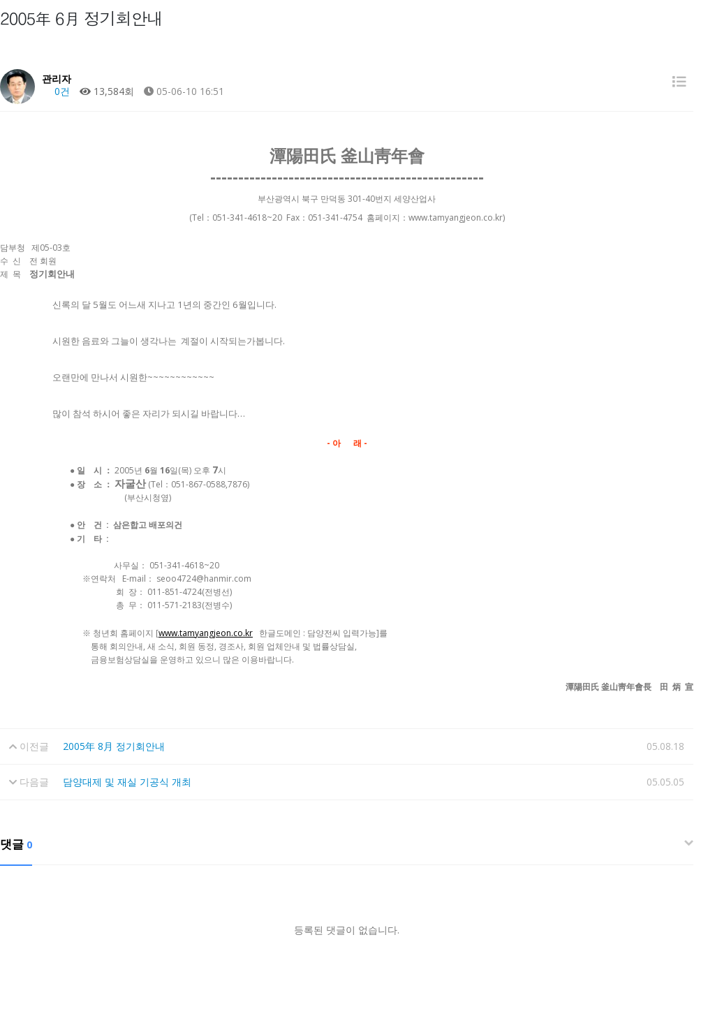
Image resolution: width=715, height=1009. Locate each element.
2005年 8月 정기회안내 (114, 746)
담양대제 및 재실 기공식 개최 (127, 781)
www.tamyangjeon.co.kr (206, 633)
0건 (56, 91)
